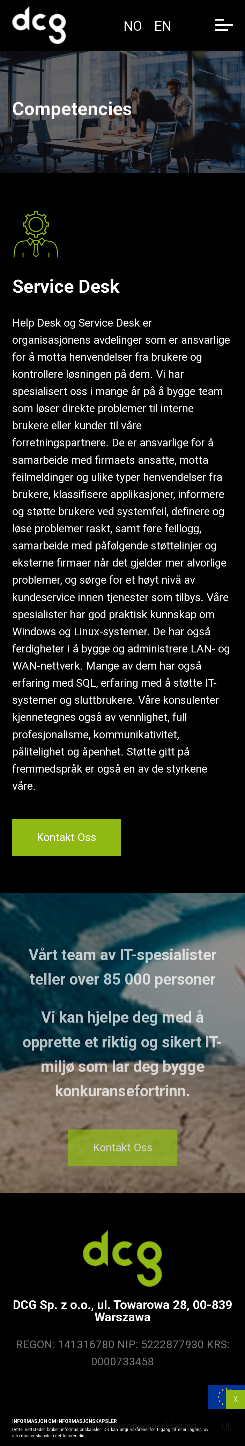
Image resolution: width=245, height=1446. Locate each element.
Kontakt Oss (66, 837)
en (162, 26)
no (133, 26)
